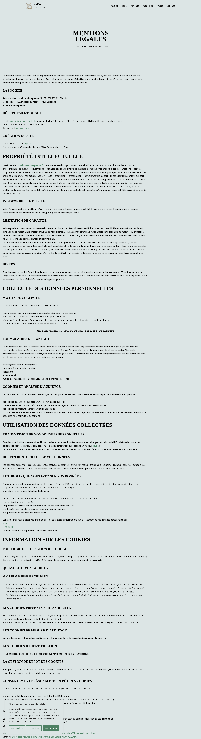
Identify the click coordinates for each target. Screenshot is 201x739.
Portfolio (134, 5)
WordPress (28, 735)
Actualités (148, 5)
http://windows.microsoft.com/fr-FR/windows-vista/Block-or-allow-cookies (59, 695)
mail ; (5, 489)
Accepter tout (51, 728)
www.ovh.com (22, 118)
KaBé (124, 5)
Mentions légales (117, 729)
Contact (171, 5)
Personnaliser (17, 728)
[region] (34, 717)
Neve (4, 735)
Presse (159, 5)
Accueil (114, 5)
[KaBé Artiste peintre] (35, 5)
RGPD (46, 411)
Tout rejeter (34, 728)
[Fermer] (60, 702)
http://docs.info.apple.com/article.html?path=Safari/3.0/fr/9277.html (44, 699)
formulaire (8, 492)
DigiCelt (28, 134)
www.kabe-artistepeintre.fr (23, 111)
